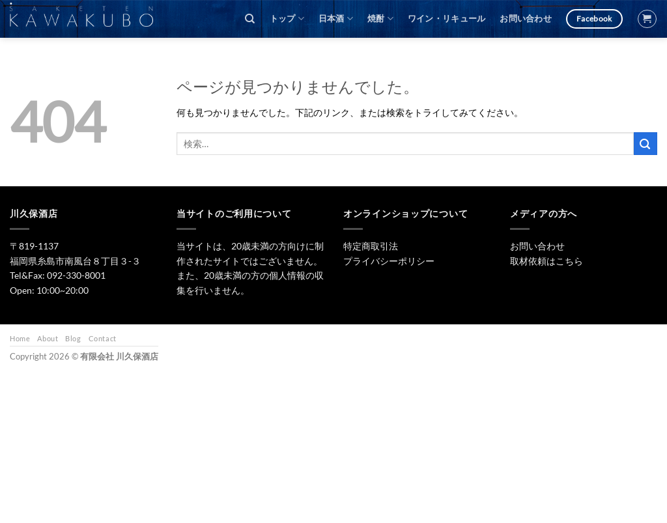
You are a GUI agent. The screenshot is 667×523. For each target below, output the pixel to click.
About (47, 338)
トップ (287, 18)
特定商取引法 (370, 245)
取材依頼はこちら (546, 260)
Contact (103, 338)
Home (20, 338)
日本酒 (336, 18)
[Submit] (645, 143)
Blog (73, 338)
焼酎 (380, 18)
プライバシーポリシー (388, 260)
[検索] (250, 19)
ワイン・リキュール (446, 18)
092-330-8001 (76, 275)
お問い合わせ (526, 18)
